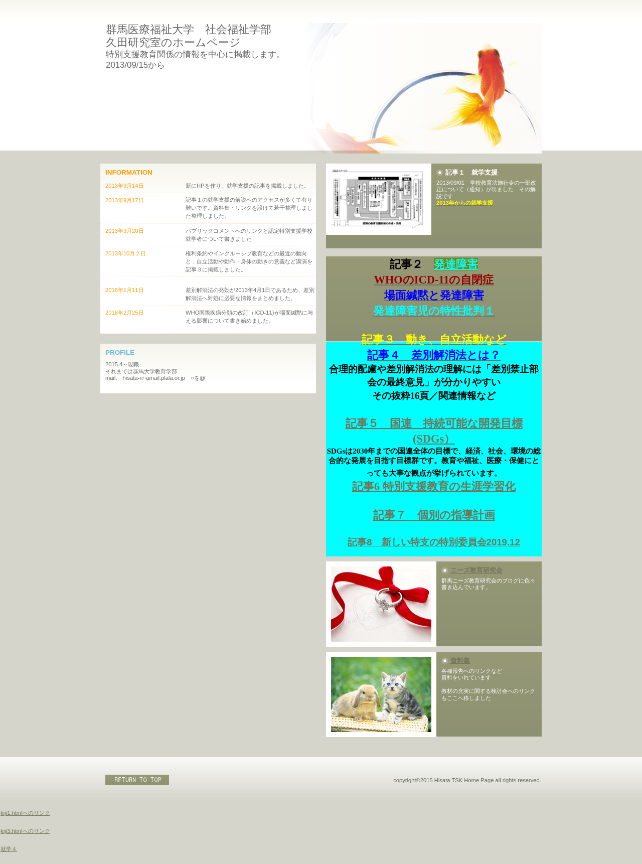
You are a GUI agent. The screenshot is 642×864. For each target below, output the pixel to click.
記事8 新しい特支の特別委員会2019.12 (434, 542)
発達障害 (456, 264)
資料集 (460, 660)
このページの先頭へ (138, 780)
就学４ (9, 849)
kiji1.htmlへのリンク (25, 813)
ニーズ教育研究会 (476, 570)
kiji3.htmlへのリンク (25, 831)
